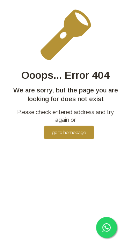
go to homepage (69, 132)
